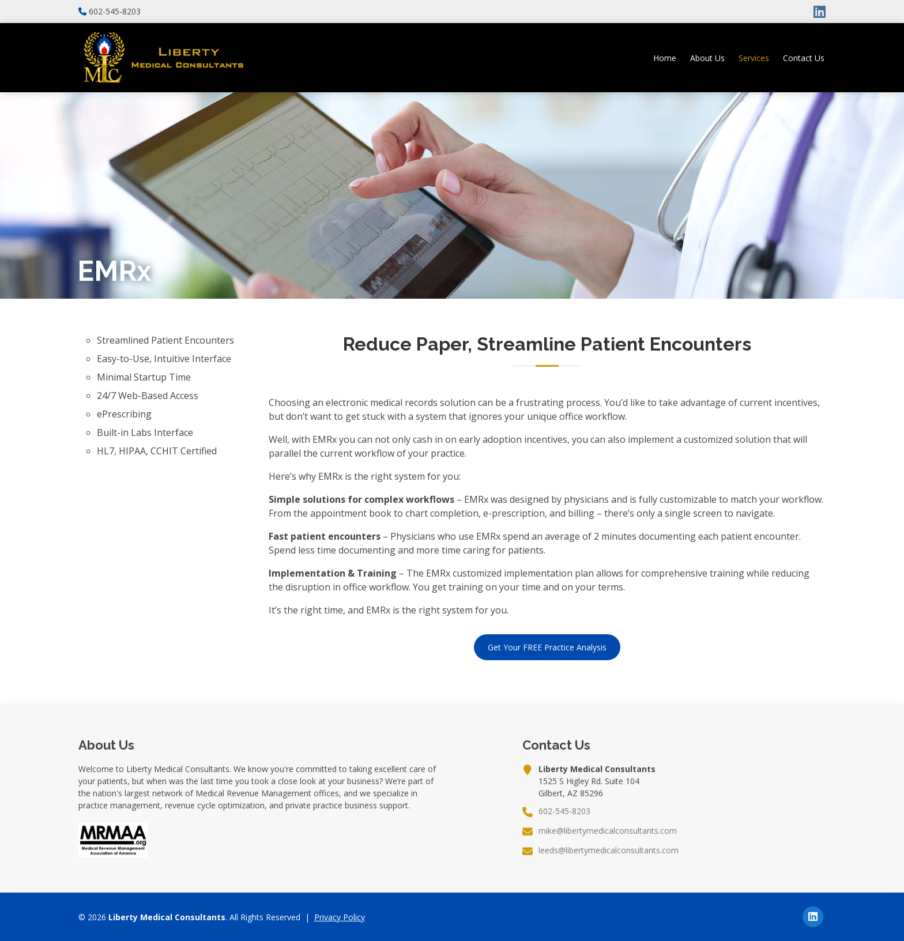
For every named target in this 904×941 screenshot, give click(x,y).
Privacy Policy (339, 917)
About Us (707, 57)
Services (754, 57)
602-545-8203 (115, 11)
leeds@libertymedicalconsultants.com (608, 850)
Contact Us (803, 57)
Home (664, 57)
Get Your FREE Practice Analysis (547, 647)
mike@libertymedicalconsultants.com (607, 831)
